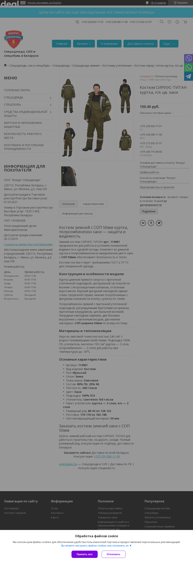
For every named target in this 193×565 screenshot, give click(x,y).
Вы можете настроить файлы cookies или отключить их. (95, 545)
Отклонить (113, 554)
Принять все (85, 554)
